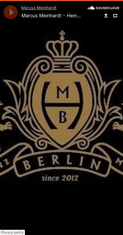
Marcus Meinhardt (38, 7)
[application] (11, 12)
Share (115, 15)
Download (106, 15)
